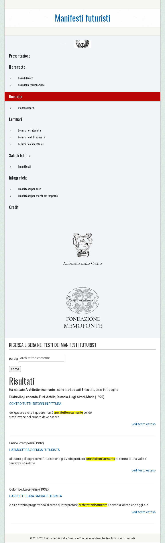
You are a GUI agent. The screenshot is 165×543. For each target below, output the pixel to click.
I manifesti (24, 166)
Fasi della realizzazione (31, 84)
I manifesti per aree (29, 188)
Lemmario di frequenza (31, 137)
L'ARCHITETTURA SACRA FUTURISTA (35, 496)
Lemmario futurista (29, 130)
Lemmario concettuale (31, 144)
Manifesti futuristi (82, 17)
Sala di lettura (20, 155)
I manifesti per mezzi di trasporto (38, 195)
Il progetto (17, 67)
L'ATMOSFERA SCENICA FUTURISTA (34, 450)
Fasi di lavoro (25, 78)
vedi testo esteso (144, 424)
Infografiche (18, 178)
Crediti (14, 207)
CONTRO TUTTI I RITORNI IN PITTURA (35, 403)
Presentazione (19, 56)
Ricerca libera (26, 107)
